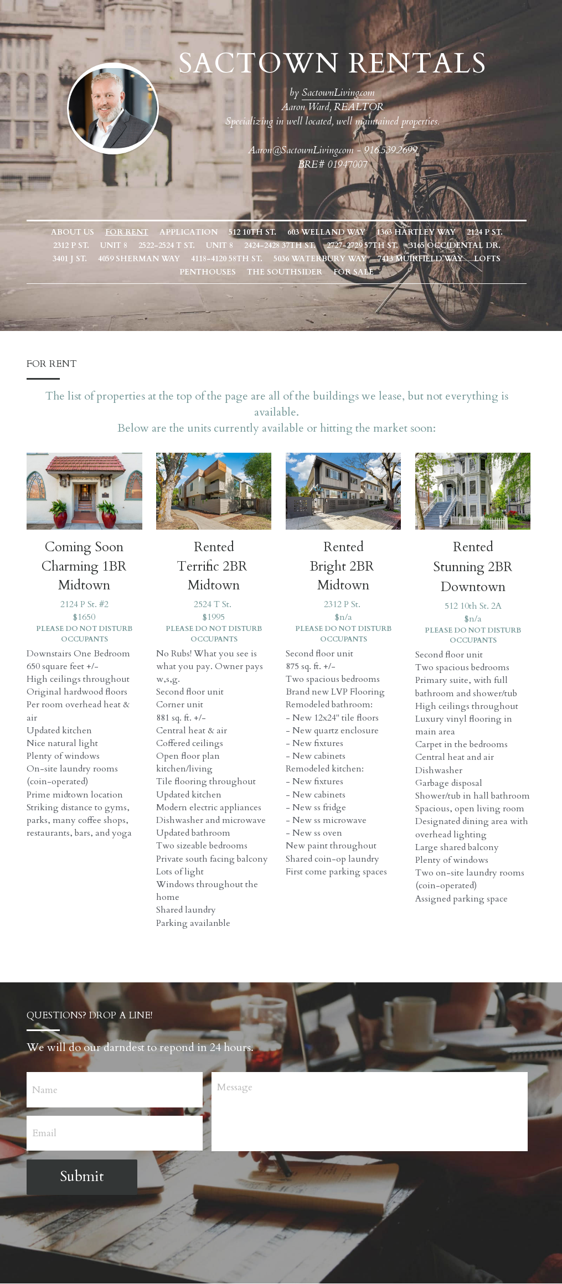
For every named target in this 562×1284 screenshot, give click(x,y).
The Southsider (255, 272)
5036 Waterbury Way (267, 258)
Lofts (435, 258)
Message (238, 1088)
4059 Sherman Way (87, 258)
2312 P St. (53, 245)
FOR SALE (324, 272)
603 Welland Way (331, 232)
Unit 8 (95, 245)
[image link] (117, 107)
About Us (77, 232)
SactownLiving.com (342, 93)
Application (193, 232)
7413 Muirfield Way (368, 258)
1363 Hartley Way (420, 232)
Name (45, 1090)
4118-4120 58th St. (174, 258)
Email (45, 1134)
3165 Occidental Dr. (436, 245)
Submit (82, 1177)
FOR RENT (131, 232)
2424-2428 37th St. (261, 245)
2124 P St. (489, 232)
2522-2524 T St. (148, 245)
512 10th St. (257, 232)
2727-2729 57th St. (344, 245)
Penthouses (488, 258)
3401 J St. (510, 245)
